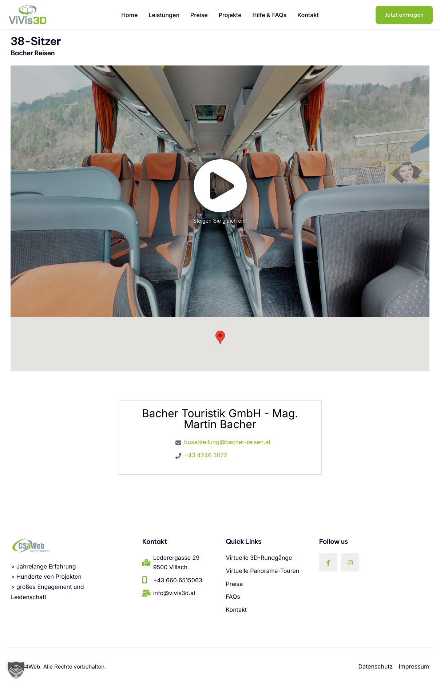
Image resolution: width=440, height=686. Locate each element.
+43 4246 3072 (205, 455)
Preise (199, 15)
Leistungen (163, 15)
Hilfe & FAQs (270, 15)
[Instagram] (350, 562)
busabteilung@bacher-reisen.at (227, 442)
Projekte (230, 15)
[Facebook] (328, 562)
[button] (16, 670)
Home (129, 15)
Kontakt (308, 15)
